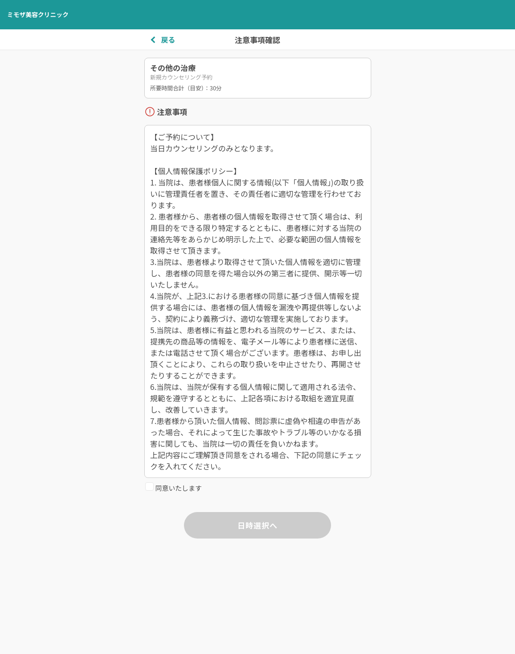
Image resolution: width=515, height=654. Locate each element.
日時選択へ (257, 525)
